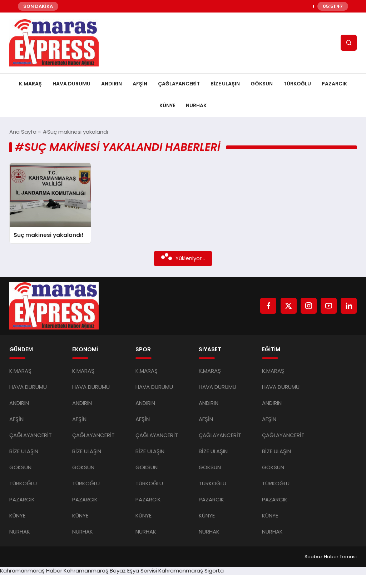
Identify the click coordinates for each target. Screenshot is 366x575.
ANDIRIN (111, 83)
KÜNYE (167, 105)
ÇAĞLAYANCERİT (179, 83)
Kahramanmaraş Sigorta (191, 570)
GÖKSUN (262, 83)
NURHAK (196, 105)
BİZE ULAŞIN (225, 83)
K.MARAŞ (30, 83)
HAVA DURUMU (71, 83)
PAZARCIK (334, 83)
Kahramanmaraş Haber (31, 570)
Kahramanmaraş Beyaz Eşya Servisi (110, 570)
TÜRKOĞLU (297, 83)
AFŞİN (140, 83)
